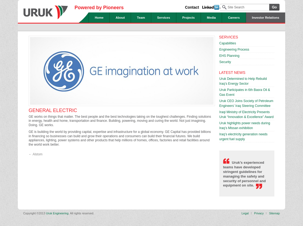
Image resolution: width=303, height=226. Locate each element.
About (120, 17)
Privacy (259, 213)
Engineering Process (234, 49)
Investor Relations (265, 17)
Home (99, 17)
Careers (234, 17)
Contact (192, 7)
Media (211, 17)
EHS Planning (229, 56)
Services (163, 17)
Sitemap (274, 213)
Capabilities (227, 43)
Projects (188, 17)
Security (225, 62)
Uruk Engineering (45, 10)
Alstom (35, 154)
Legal (245, 213)
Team (141, 17)
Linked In (211, 7)
